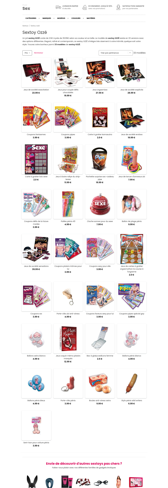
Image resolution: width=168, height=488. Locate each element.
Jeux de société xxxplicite (131, 89)
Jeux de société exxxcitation (36, 89)
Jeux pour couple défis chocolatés (68, 91)
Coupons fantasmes (36, 134)
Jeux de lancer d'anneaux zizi (132, 176)
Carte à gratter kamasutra (100, 134)
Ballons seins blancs (36, 355)
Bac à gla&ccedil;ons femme (100, 355)
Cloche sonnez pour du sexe (100, 221)
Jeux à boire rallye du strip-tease (68, 178)
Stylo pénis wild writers (131, 400)
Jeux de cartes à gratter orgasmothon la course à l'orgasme (131, 269)
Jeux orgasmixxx (99, 89)
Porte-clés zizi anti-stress (68, 313)
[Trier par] (116, 53)
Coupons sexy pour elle (100, 266)
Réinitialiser (38, 53)
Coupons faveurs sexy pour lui (100, 313)
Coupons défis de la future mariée (36, 222)
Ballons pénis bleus (36, 400)
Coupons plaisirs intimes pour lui (68, 267)
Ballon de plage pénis (132, 221)
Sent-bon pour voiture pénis (36, 442)
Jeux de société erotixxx (131, 134)
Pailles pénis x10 (68, 221)
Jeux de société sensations (36, 266)
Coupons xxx (36, 313)
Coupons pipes (68, 134)
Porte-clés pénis (68, 400)
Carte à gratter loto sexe (36, 176)
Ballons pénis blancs (131, 355)
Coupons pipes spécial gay (131, 313)
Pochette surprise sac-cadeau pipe (100, 178)
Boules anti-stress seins (100, 400)
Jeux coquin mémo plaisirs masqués (68, 357)
